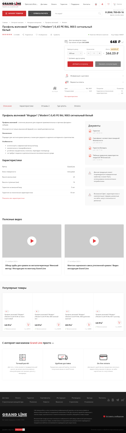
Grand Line (71, 166)
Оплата (54, 4)
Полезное (33, 402)
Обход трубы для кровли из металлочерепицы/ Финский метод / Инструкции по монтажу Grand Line (31, 267)
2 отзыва (17, 34)
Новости (46, 402)
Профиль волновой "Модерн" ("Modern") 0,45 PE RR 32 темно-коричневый (15, 317)
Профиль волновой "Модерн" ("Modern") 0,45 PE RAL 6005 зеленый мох (46, 317)
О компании (88, 402)
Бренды (89, 398)
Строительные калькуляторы (12, 402)
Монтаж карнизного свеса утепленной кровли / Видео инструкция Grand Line (93, 267)
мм (75, 53)
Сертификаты (45, 398)
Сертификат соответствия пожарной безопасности (106, 139)
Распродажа (76, 398)
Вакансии (59, 402)
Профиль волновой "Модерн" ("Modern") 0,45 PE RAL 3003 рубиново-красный (77, 317)
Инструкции (61, 398)
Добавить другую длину (76, 58)
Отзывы (45, 106)
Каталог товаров (14, 13)
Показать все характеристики (13, 198)
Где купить (61, 106)
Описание (7, 106)
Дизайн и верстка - (13, 429)
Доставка (44, 4)
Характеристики (26, 106)
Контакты (86, 4)
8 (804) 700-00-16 (114, 12)
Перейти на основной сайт (10, 6)
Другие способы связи (117, 15)
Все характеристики (71, 96)
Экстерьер (55, 89)
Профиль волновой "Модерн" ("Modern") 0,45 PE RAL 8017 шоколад (108, 315)
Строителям (73, 402)
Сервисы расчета (40, 13)
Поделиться (27, 35)
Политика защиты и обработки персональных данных (107, 429)
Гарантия (63, 4)
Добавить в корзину (80, 64)
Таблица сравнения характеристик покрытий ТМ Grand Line (105, 156)
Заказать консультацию (108, 64)
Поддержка (75, 4)
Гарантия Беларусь (100, 148)
